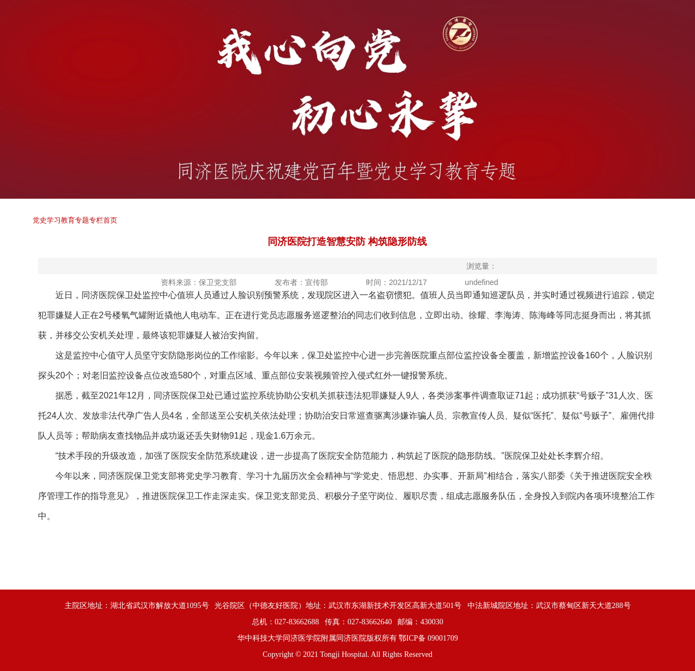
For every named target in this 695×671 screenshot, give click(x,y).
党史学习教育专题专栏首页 (75, 220)
